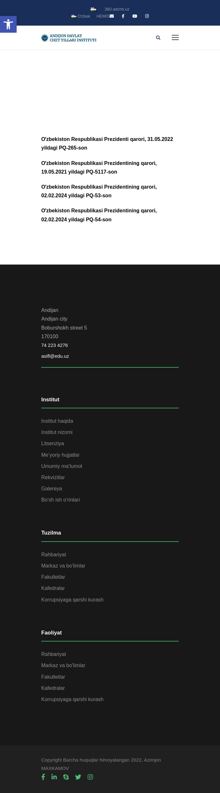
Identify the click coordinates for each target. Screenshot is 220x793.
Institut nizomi (57, 432)
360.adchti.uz (117, 9)
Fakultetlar (53, 577)
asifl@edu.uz (55, 356)
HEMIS (103, 16)
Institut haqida (57, 421)
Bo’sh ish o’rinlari (60, 500)
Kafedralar (53, 588)
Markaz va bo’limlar (63, 565)
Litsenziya (52, 443)
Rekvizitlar (53, 477)
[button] (8, 24)
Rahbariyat (53, 554)
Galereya (51, 488)
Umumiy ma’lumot (61, 466)
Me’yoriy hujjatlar (60, 455)
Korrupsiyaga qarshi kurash (72, 599)
